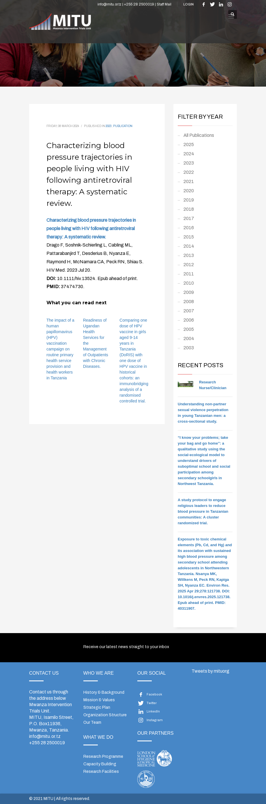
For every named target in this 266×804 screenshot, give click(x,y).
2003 (188, 347)
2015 (188, 236)
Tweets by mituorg (210, 671)
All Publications (198, 135)
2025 (188, 144)
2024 (188, 153)
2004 (188, 338)
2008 (188, 301)
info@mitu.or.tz (45, 736)
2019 (188, 199)
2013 (188, 255)
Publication (122, 126)
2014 (188, 246)
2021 (188, 181)
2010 (188, 283)
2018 (188, 209)
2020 (188, 190)
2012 (188, 264)
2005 (188, 329)
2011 (188, 273)
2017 (188, 218)
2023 (109, 126)
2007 (188, 310)
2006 (188, 320)
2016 (188, 227)
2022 (188, 172)
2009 (188, 292)
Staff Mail (164, 4)
